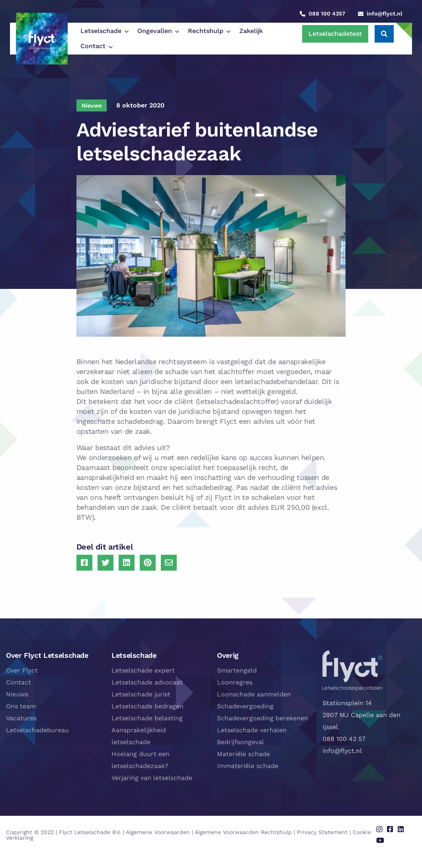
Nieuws (17, 694)
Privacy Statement (322, 832)
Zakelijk (251, 31)
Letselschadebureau (37, 730)
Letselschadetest (335, 33)
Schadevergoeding (245, 706)
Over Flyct (22, 670)
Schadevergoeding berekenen (262, 718)
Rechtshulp (205, 31)
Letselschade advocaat (147, 682)
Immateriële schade (247, 766)
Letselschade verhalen (252, 730)
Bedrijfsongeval (240, 742)
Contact (93, 46)
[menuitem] (102, 31)
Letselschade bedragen (147, 706)
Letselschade (100, 31)
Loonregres (234, 682)
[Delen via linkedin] (401, 829)
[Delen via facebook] (390, 829)
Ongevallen (154, 31)
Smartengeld (237, 670)
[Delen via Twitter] (105, 563)
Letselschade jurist (140, 694)
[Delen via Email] (169, 563)
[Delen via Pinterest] (148, 563)
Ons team (21, 706)
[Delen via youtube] (380, 840)
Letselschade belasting (147, 718)
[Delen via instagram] (379, 829)
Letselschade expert (143, 670)
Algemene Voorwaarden (158, 832)
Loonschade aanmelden (254, 694)
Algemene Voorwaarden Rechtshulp (243, 832)
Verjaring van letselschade (151, 778)
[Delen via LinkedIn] (127, 563)
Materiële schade (243, 754)
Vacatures (21, 718)
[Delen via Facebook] (84, 563)
